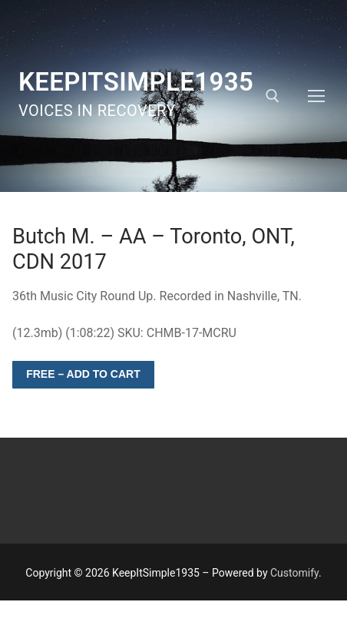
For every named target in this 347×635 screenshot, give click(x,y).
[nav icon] (316, 96)
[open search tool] (272, 96)
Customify (294, 573)
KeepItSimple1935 (135, 82)
